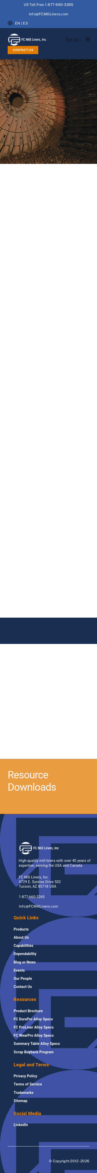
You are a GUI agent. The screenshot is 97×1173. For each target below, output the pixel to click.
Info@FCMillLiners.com (48, 14)
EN (17, 23)
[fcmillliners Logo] (27, 35)
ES (25, 23)
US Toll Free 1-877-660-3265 (48, 5)
